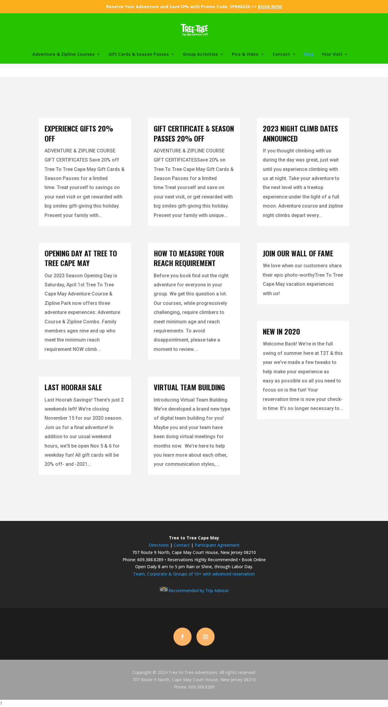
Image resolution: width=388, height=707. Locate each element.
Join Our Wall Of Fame (298, 253)
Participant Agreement (217, 545)
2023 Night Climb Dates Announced (300, 133)
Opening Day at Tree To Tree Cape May (81, 258)
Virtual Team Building (189, 387)
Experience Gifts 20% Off (79, 133)
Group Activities (200, 54)
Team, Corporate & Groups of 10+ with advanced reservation (194, 574)
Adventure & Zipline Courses (63, 54)
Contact (281, 54)
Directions (159, 545)
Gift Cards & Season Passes (139, 54)
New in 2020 (281, 331)
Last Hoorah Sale (73, 387)
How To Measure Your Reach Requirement (189, 258)
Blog (309, 54)
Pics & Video (245, 54)
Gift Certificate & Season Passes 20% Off (194, 133)
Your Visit (332, 54)
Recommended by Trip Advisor (194, 590)
